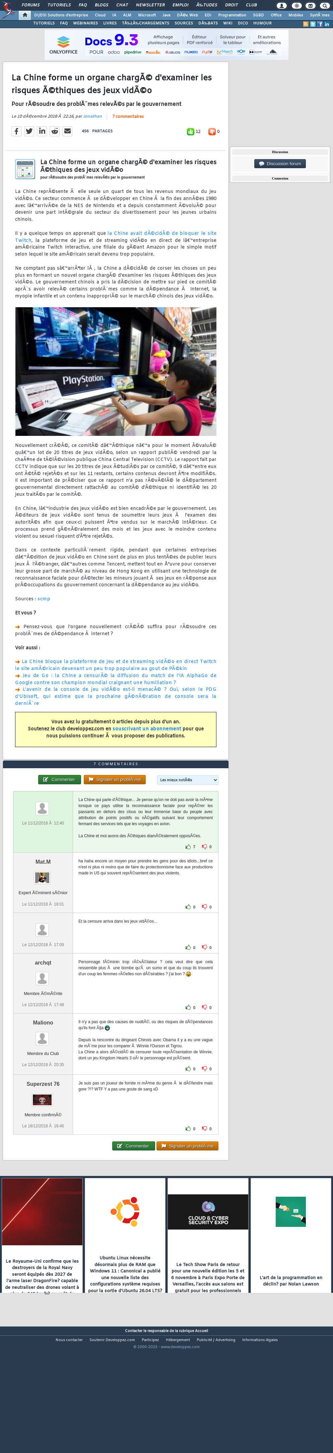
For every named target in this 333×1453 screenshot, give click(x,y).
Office (276, 15)
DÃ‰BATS (208, 23)
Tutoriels (59, 5)
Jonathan (92, 133)
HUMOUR (262, 23)
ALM (127, 15)
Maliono (43, 1073)
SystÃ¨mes (320, 15)
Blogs (101, 5)
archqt (43, 1013)
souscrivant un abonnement (147, 746)
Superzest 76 (43, 1134)
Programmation (232, 15)
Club (251, 5)
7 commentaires (128, 133)
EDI (208, 15)
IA (114, 15)
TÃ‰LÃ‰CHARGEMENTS (145, 23)
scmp (44, 616)
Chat (122, 5)
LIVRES (110, 23)
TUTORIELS (44, 23)
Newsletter (150, 5)
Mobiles (295, 15)
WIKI (227, 23)
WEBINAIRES (85, 23)
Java (166, 15)
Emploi (180, 5)
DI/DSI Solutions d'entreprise (61, 15)
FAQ (82, 5)
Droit (231, 5)
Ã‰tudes (207, 5)
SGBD (258, 15)
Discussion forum (280, 164)
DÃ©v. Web (187, 15)
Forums (30, 5)
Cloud (100, 15)
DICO (243, 23)
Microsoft (147, 15)
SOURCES (184, 23)
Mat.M (43, 913)
